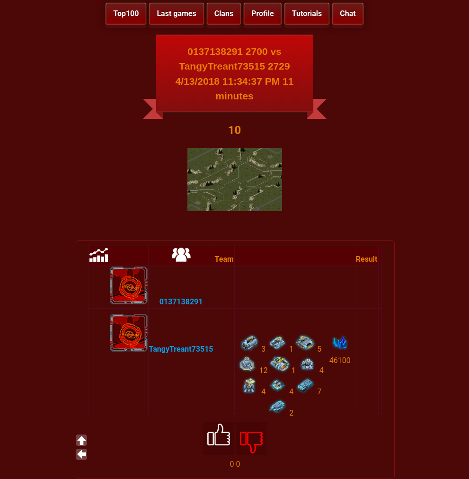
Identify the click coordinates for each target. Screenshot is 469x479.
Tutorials (307, 13)
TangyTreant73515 (181, 349)
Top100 (126, 13)
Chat (347, 13)
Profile (262, 13)
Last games (176, 13)
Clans (223, 13)
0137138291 (181, 301)
